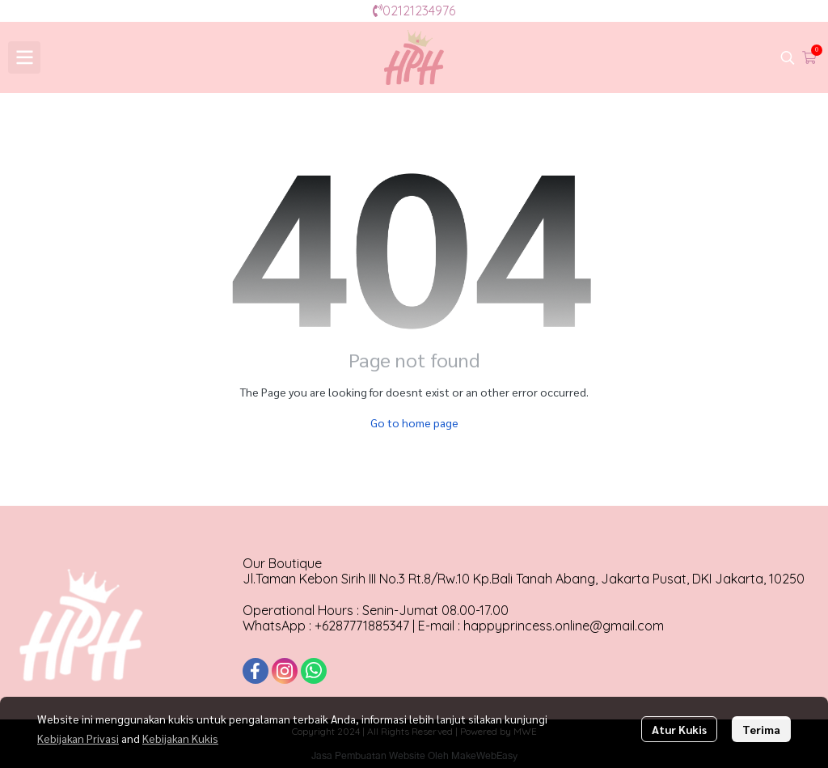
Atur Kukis (679, 729)
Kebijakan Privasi (78, 738)
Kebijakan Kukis (180, 738)
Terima (761, 729)
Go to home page (414, 422)
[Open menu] (24, 57)
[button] (787, 57)
